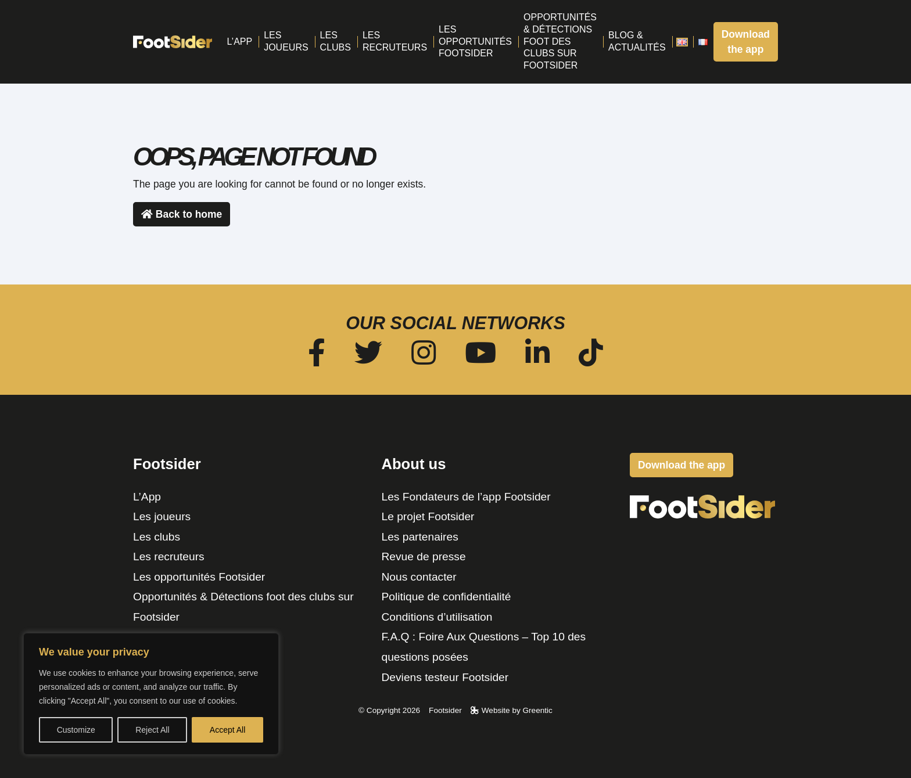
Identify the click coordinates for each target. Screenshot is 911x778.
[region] (151, 694)
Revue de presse (424, 556)
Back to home (181, 214)
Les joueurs (162, 516)
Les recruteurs (169, 556)
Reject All (152, 729)
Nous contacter (419, 577)
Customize (76, 729)
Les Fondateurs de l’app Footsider (466, 497)
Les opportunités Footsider (199, 577)
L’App (147, 497)
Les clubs (156, 537)
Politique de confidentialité (446, 596)
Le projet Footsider (428, 516)
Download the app (746, 41)
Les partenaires (420, 537)
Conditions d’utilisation (437, 617)
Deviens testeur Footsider (445, 677)
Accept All (227, 729)
